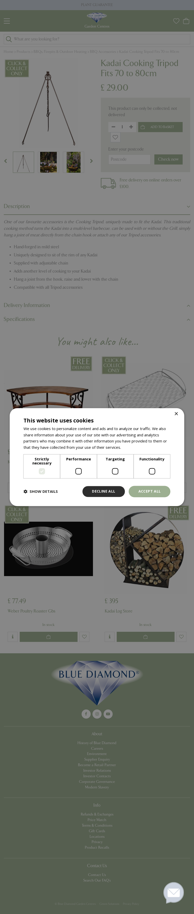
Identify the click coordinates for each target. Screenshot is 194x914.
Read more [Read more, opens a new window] (131, 447)
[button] (40, 491)
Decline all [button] (103, 491)
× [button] (176, 414)
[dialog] (97, 457)
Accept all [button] (149, 491)
